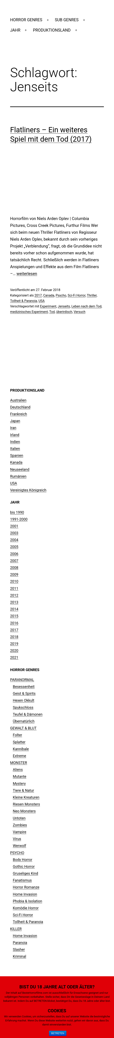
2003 (14, 533)
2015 (14, 616)
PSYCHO (17, 853)
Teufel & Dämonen (28, 714)
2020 (14, 650)
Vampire (19, 832)
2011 (14, 588)
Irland (14, 435)
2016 (14, 623)
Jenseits (64, 306)
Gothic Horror (24, 866)
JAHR (15, 30)
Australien (18, 400)
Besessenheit (23, 686)
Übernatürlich (23, 721)
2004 (14, 540)
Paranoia (20, 942)
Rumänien (18, 476)
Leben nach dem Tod (86, 306)
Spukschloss (23, 707)
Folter (17, 735)
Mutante (19, 776)
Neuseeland (19, 469)
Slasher (19, 949)
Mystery (19, 783)
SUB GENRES (67, 19)
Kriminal (19, 956)
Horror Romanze (26, 887)
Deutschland (20, 407)
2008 (14, 567)
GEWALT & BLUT (23, 728)
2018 (14, 637)
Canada (48, 295)
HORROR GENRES (26, 19)
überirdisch (64, 312)
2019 (14, 644)
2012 (14, 595)
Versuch (79, 312)
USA (41, 301)
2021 (14, 657)
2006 (14, 554)
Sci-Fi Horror (76, 295)
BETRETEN (57, 1033)
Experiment (48, 306)
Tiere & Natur (23, 790)
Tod (52, 312)
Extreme (19, 756)
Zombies (20, 825)
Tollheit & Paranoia (23, 301)
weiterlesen (26, 273)
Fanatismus (22, 880)
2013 (14, 602)
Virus (17, 839)
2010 (14, 581)
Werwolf (19, 846)
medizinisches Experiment (29, 312)
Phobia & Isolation (27, 901)
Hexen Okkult (23, 700)
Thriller (92, 295)
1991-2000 (19, 519)
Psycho (61, 295)
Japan (15, 421)
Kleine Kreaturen (26, 797)
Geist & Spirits (24, 693)
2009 (14, 574)
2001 (14, 526)
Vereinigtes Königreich (28, 490)
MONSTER (18, 763)
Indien (15, 442)
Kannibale (21, 749)
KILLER (16, 929)
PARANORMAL (22, 680)
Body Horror (22, 859)
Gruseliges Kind (25, 873)
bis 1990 (17, 512)
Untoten (19, 818)
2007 (14, 561)
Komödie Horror (25, 908)
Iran (13, 428)
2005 (14, 547)
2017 (38, 295)
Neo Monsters (24, 811)
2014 (14, 609)
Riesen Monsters (26, 804)
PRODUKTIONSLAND (52, 30)
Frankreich (18, 414)
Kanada (16, 462)
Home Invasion (25, 894)
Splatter (19, 742)
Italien (15, 448)
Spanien (16, 455)
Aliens (18, 769)
